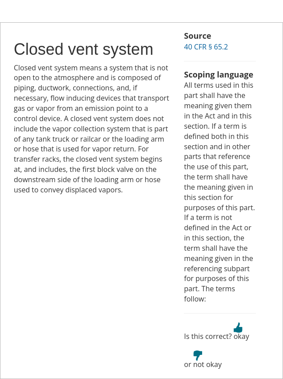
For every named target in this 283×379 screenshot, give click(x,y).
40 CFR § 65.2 (206, 47)
